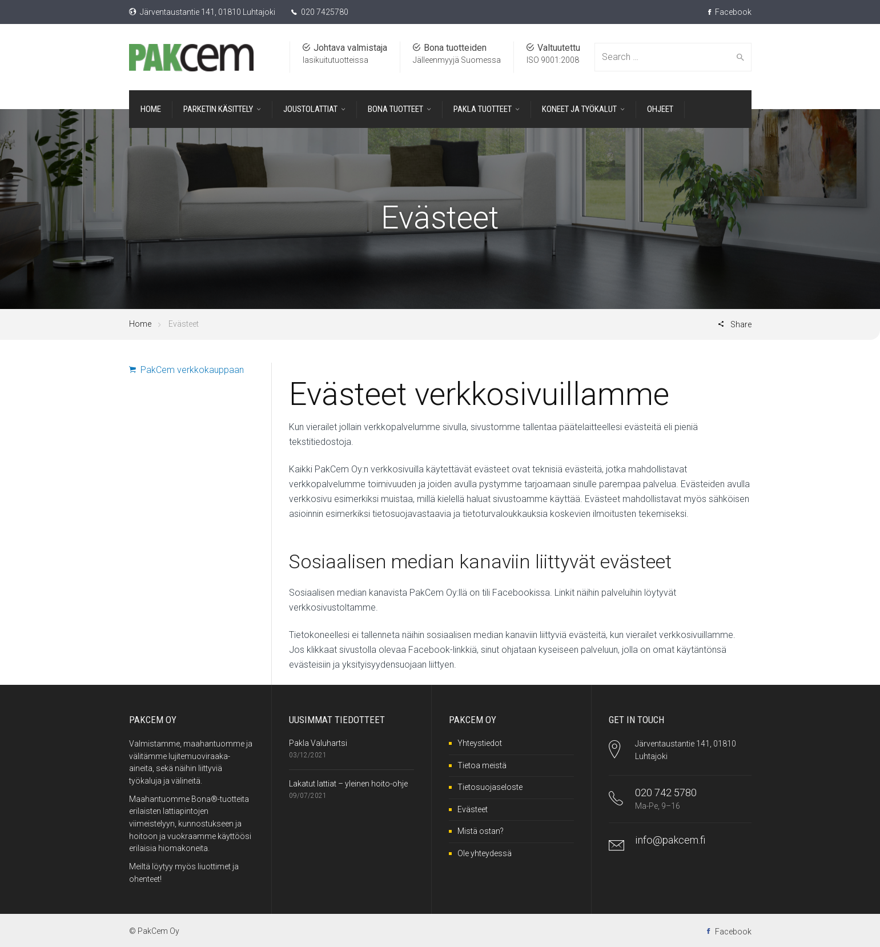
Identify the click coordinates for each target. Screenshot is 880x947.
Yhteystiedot (479, 743)
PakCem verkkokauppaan (186, 369)
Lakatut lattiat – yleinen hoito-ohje (348, 783)
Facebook (730, 12)
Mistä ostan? (480, 831)
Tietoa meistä (482, 765)
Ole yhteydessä (484, 853)
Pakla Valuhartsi (318, 743)
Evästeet (472, 809)
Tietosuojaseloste (490, 787)
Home (140, 323)
